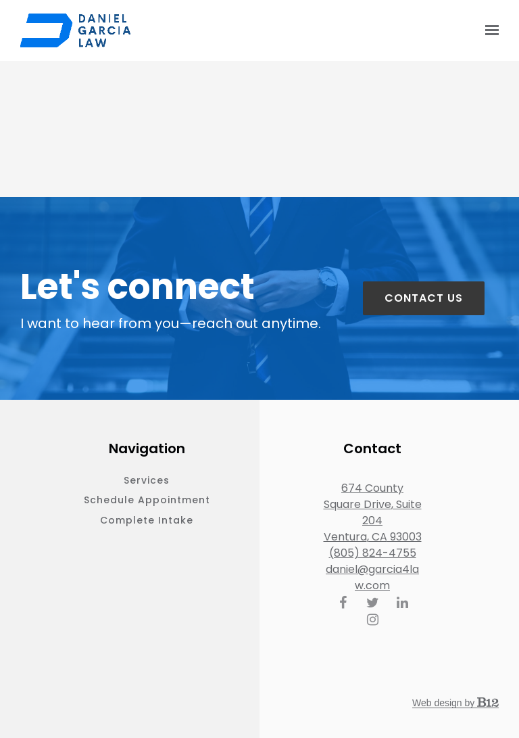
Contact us (424, 298)
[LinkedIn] (402, 602)
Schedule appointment (147, 500)
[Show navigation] (488, 30)
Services (147, 480)
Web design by (455, 702)
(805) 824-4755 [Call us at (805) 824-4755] (372, 553)
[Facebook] (342, 602)
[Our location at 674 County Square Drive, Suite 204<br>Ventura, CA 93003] (372, 512)
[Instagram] (372, 619)
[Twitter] (372, 602)
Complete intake (146, 520)
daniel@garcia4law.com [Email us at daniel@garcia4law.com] (372, 577)
